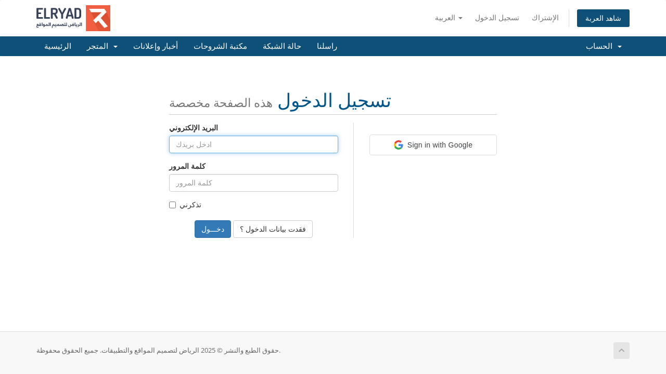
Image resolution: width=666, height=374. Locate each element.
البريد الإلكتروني (193, 127)
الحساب (604, 46)
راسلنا (327, 46)
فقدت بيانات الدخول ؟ (273, 229)
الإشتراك (545, 17)
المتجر (102, 46)
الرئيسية (57, 46)
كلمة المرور (187, 166)
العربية (449, 17)
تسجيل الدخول (497, 17)
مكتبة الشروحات (220, 46)
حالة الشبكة (282, 46)
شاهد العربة (603, 18)
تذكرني (185, 204)
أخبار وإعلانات (155, 46)
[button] (433, 145)
